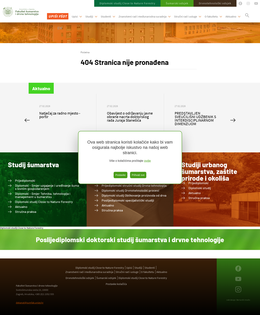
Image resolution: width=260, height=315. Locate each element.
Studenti (106, 16)
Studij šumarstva (33, 165)
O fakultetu (211, 16)
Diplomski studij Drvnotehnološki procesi (130, 190)
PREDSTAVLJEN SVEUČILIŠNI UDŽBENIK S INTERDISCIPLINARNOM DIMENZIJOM (195, 118)
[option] (62, 113)
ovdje (147, 160)
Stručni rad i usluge (185, 16)
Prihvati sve (138, 175)
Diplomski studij (199, 188)
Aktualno (231, 16)
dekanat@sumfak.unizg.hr (29, 302)
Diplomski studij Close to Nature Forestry (127, 3)
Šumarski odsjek (177, 3)
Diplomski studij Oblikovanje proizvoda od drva (134, 195)
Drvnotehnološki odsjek (215, 3)
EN (59, 28)
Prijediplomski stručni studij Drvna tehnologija (134, 185)
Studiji (89, 16)
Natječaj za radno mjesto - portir (59, 115)
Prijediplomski (25, 180)
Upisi (75, 16)
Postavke (120, 175)
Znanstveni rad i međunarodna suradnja (142, 16)
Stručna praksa (25, 212)
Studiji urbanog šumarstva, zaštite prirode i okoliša (209, 171)
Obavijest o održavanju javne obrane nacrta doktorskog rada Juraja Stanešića (130, 117)
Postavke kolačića (116, 284)
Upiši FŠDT (57, 16)
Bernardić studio (243, 300)
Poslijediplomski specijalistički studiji (128, 200)
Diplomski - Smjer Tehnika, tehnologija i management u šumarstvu (42, 195)
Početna (85, 52)
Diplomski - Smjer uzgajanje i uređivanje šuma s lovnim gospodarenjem (47, 187)
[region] (130, 157)
